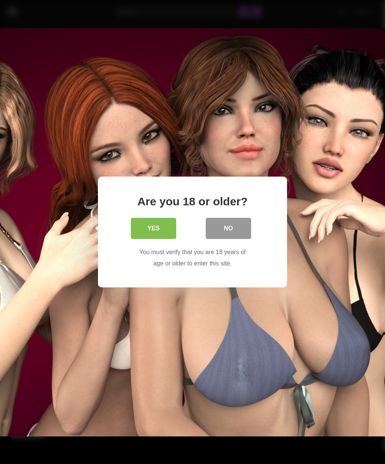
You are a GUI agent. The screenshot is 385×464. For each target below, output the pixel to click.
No (228, 228)
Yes (153, 228)
